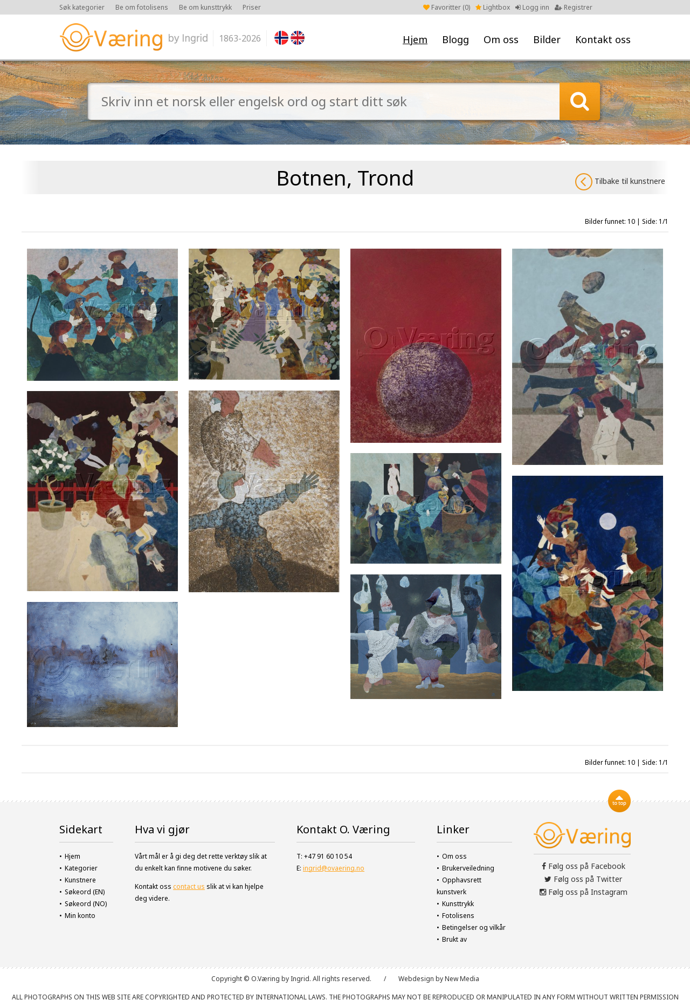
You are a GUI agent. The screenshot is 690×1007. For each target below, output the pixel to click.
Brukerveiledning (468, 868)
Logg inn (532, 7)
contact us (189, 886)
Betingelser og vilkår (474, 927)
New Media (462, 978)
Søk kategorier (82, 7)
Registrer (573, 7)
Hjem (415, 39)
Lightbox (492, 7)
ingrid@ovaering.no (333, 868)
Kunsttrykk (458, 903)
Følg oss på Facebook (583, 866)
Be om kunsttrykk (205, 7)
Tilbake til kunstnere (620, 181)
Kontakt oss (603, 39)
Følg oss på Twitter (583, 879)
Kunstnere (80, 880)
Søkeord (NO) (86, 903)
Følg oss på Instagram (583, 892)
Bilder (547, 39)
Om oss (501, 39)
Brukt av (454, 939)
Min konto (80, 915)
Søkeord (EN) (85, 891)
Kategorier (81, 868)
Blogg (455, 39)
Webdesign (416, 978)
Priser (252, 7)
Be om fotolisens (141, 7)
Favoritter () (446, 7)
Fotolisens (458, 915)
